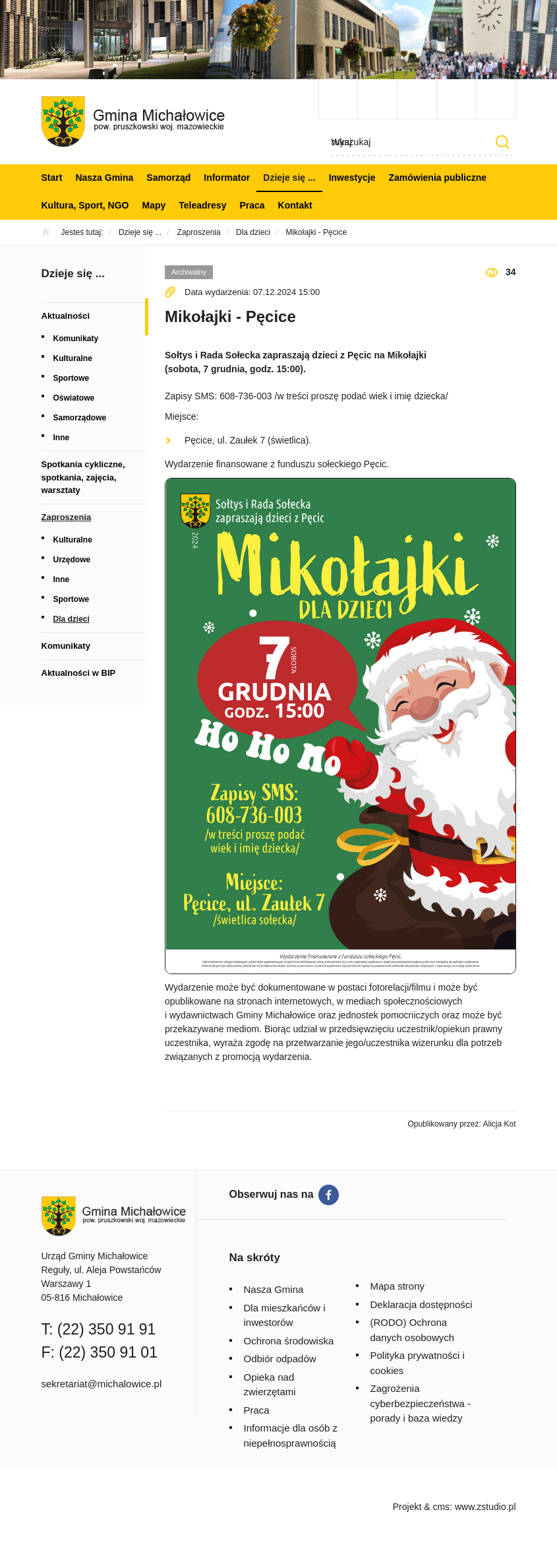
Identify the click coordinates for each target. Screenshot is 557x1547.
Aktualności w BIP (79, 673)
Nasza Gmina (104, 177)
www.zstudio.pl (485, 1506)
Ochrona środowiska (289, 1340)
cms (441, 1506)
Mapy (154, 205)
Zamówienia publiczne (437, 177)
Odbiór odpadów (280, 1358)
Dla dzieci (71, 619)
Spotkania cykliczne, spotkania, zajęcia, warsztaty (83, 477)
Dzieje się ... (289, 177)
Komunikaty (76, 338)
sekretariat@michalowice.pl (102, 1383)
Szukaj (503, 142)
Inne (61, 437)
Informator (227, 177)
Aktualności (66, 316)
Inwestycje (352, 177)
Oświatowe (74, 398)
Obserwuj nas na (271, 1194)
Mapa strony (397, 1286)
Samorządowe (80, 417)
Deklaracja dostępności (421, 1304)
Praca (251, 205)
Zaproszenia (67, 517)
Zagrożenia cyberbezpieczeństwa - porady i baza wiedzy (420, 1403)
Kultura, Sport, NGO (85, 205)
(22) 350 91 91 (106, 1329)
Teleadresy (202, 205)
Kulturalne (72, 358)
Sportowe (71, 378)
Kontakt (295, 205)
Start (52, 177)
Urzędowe (72, 559)
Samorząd (168, 177)
